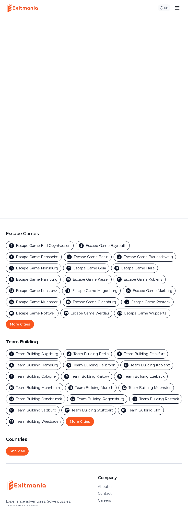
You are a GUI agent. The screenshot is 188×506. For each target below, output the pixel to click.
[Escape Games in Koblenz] (140, 279)
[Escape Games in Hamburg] (33, 279)
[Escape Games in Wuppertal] (142, 313)
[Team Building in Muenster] (146, 387)
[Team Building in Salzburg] (32, 410)
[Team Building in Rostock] (155, 399)
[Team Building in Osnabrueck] (35, 399)
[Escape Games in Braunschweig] (145, 257)
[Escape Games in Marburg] (149, 290)
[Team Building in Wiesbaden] (35, 421)
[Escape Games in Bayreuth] (103, 245)
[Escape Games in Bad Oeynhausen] (40, 245)
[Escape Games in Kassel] (87, 279)
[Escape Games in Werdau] (86, 313)
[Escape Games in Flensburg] (33, 268)
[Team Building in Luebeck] (141, 376)
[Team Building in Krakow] (86, 376)
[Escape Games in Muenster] (33, 302)
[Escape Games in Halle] (134, 268)
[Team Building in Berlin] (87, 354)
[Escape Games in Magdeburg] (91, 290)
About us (105, 486)
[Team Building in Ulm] (141, 410)
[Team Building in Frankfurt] (141, 354)
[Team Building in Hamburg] (33, 365)
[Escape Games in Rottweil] (32, 313)
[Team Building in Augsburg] (33, 354)
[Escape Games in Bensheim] (34, 257)
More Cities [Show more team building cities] (80, 421)
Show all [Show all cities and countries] (17, 451)
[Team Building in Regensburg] (97, 399)
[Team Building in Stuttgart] (88, 410)
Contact (105, 493)
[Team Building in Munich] (91, 387)
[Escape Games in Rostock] (147, 302)
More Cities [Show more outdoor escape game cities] (20, 324)
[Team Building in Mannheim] (34, 387)
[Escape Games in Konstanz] (33, 290)
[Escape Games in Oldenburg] (91, 302)
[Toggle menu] (177, 8)
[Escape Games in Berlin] (88, 257)
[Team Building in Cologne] (32, 376)
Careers (104, 500)
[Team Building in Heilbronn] (90, 365)
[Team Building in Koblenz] (146, 365)
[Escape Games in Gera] (86, 268)
